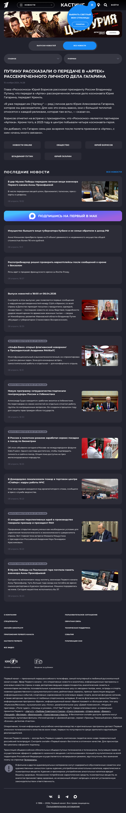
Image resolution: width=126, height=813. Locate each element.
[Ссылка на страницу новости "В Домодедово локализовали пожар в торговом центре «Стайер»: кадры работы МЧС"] (63, 488)
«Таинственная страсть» (55, 714)
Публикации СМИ (73, 641)
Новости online (22, 145)
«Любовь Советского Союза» (50, 711)
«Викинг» (106, 711)
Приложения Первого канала (19, 634)
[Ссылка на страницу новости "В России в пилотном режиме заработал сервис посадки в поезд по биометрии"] (63, 448)
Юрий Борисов (103, 145)
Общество (63, 145)
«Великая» (21, 714)
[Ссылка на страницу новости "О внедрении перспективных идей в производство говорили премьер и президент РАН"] (63, 531)
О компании (10, 615)
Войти (115, 5)
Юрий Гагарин (63, 156)
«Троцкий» (9, 714)
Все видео (9, 647)
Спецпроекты (11, 621)
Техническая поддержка (77, 628)
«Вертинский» (35, 714)
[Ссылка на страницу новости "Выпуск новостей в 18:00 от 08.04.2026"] (63, 310)
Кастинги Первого (13, 641)
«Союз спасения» (75, 711)
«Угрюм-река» (92, 711)
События (69, 634)
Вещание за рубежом (43, 663)
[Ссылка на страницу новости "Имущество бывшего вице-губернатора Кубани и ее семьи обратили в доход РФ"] (63, 239)
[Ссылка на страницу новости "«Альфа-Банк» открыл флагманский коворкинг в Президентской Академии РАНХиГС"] (63, 356)
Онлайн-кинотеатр (13, 628)
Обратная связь (73, 621)
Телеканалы (30, 759)
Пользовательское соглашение (81, 615)
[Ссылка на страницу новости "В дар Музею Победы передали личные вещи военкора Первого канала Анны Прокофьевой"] (63, 191)
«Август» (29, 711)
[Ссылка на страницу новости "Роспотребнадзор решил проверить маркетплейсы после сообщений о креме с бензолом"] (63, 270)
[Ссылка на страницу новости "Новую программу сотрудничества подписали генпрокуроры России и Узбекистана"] (63, 401)
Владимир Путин (22, 156)
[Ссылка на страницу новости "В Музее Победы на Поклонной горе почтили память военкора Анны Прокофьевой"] (63, 580)
